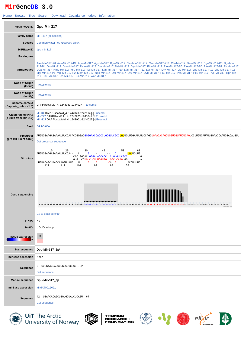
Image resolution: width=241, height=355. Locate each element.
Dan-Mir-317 (194, 64)
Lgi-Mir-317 (159, 70)
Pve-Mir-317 (223, 74)
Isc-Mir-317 (100, 70)
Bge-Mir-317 (117, 64)
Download (58, 17)
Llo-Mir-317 (190, 70)
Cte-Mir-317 (178, 64)
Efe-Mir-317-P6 (193, 67)
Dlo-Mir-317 (54, 67)
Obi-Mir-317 (125, 74)
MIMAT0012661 (46, 294)
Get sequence (45, 278)
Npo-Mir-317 (108, 74)
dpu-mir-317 (43, 50)
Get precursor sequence (51, 143)
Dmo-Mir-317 (105, 67)
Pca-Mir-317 (190, 74)
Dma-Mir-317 (71, 67)
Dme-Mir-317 (88, 67)
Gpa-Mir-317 (50, 70)
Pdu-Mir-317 (207, 74)
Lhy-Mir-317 (174, 70)
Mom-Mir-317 (92, 74)
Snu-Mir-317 (54, 77)
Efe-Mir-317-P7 (213, 67)
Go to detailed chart (48, 219)
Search (43, 17)
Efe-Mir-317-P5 (173, 67)
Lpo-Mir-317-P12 (209, 70)
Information (107, 17)
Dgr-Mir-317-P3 (213, 64)
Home (7, 17)
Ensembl (91, 106)
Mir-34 (40, 114)
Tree (32, 17)
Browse (20, 17)
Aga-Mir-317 (85, 64)
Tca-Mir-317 (71, 77)
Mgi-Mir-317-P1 (52, 74)
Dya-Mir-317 (138, 67)
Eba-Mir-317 (154, 67)
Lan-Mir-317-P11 (140, 70)
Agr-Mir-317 (101, 64)
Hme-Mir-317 (67, 70)
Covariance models (82, 17)
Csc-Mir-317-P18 (159, 64)
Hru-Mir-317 (84, 70)
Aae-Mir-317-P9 (66, 64)
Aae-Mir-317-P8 (46, 64)
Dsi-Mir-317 (122, 67)
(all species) (55, 37)
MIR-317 (41, 37)
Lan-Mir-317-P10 (118, 70)
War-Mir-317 (102, 77)
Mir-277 (41, 117)
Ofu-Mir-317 (141, 74)
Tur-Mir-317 (87, 77)
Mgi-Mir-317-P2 (72, 74)
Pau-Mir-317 (174, 74)
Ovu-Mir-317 (157, 74)
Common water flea (58, 44)
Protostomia (43, 85)
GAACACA (43, 127)
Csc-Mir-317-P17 (137, 64)
